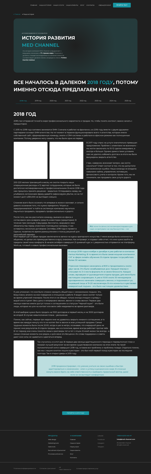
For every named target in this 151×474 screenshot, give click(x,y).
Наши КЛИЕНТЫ (72, 5)
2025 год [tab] (128, 101)
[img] (20, 5)
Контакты (90, 5)
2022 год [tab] (83, 101)
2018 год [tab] (23, 101)
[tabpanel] (75, 265)
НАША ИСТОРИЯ (45, 5)
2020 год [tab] (53, 101)
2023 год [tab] (98, 101)
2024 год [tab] (113, 101)
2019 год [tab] (38, 101)
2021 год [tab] (68, 101)
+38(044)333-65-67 (104, 5)
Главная (33, 5)
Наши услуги (58, 5)
